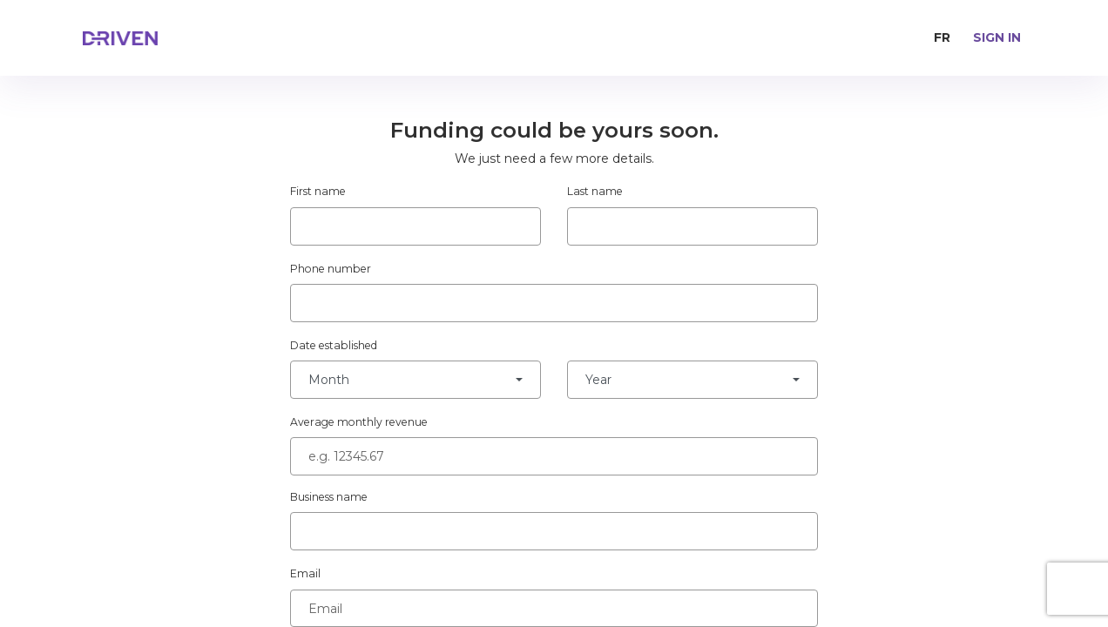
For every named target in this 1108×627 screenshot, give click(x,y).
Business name (329, 496)
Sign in (997, 37)
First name (318, 191)
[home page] (157, 38)
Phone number (330, 268)
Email (305, 573)
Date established (333, 345)
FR (942, 37)
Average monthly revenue (359, 421)
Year (598, 380)
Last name (595, 191)
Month (328, 380)
